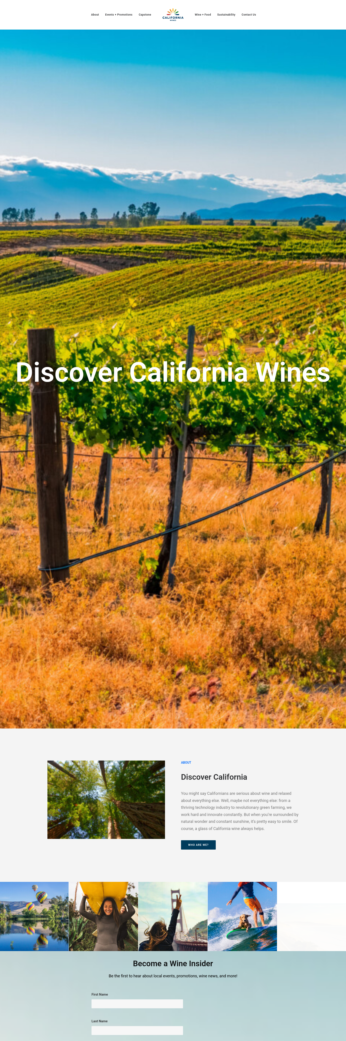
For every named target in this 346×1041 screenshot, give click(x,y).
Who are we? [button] (198, 256)
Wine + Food (203, 14)
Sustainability (226, 14)
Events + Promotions (119, 14)
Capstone (145, 14)
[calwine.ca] (173, 14)
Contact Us (249, 14)
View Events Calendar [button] (217, 736)
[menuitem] (95, 14)
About (95, 14)
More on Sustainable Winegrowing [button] (303, 734)
